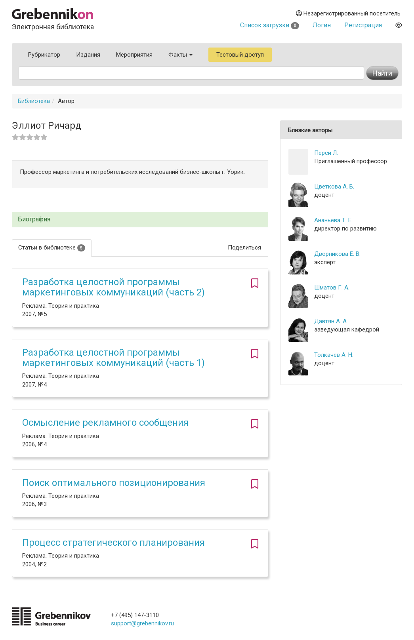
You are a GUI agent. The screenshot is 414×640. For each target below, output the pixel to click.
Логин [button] (322, 25)
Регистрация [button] (363, 25)
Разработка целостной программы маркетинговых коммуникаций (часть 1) (113, 357)
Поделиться (244, 247)
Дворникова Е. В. (337, 253)
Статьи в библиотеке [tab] (51, 247)
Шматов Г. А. (331, 287)
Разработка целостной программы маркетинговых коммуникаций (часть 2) (113, 287)
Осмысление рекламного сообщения (105, 422)
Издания (88, 54)
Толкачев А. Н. (333, 354)
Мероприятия (134, 54)
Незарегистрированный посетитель (348, 13)
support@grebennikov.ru (142, 623)
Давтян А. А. (331, 321)
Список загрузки (269, 25)
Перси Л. (326, 152)
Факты (180, 54)
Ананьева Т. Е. (333, 220)
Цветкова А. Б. (334, 186)
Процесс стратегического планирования (113, 542)
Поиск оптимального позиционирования (113, 482)
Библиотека (34, 101)
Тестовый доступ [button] (240, 54)
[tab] (140, 219)
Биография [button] (34, 219)
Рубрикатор (44, 54)
